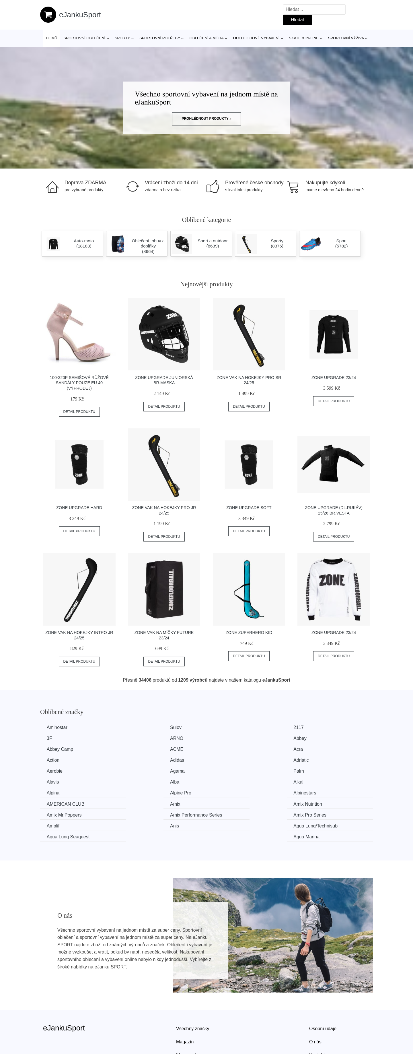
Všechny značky (192, 994)
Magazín (185, 1007)
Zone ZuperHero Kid (249, 632)
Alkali (138, 770)
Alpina (224, 770)
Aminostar (57, 727)
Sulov (138, 727)
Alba (52, 770)
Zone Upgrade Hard (79, 507)
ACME (310, 738)
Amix (223, 781)
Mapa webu (188, 1020)
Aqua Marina (316, 802)
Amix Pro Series (234, 792)
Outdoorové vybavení (256, 38)
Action (139, 748)
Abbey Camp (231, 738)
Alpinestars (58, 781)
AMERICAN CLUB (152, 781)
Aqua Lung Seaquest (239, 802)
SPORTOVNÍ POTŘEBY (159, 38)
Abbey (139, 738)
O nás (315, 1007)
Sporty (122, 38)
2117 (223, 727)
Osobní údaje (322, 994)
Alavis (309, 759)
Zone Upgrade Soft (249, 507)
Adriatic (311, 748)
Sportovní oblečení (84, 38)
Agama (140, 759)
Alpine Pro (314, 770)
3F (306, 727)
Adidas (225, 748)
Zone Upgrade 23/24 (333, 377)
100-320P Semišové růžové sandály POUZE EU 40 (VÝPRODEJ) (79, 382)
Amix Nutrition (317, 781)
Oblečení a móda (207, 38)
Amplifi (310, 792)
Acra (52, 748)
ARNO (54, 738)
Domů (51, 38)
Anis (51, 802)
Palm (223, 759)
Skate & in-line (304, 38)
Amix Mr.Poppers (64, 792)
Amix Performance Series (159, 792)
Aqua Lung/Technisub (155, 802)
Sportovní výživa (346, 38)
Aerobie (55, 759)
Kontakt (317, 1020)
